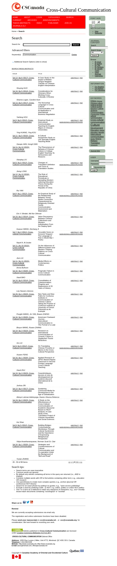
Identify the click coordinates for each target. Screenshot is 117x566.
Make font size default (98, 22)
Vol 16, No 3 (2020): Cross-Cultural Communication (23, 318)
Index (39, 23)
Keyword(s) (16, 55)
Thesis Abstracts (21, 23)
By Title (97, 65)
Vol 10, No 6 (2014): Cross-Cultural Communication (23, 281)
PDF (81, 78)
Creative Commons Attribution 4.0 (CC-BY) (34, 533)
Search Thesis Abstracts (22, 68)
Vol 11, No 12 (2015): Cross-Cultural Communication (21, 149)
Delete (74, 55)
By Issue (98, 62)
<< (69, 462)
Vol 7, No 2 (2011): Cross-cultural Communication (23, 233)
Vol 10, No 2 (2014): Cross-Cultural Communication (23, 217)
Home (15, 17)
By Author (98, 63)
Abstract (75, 78)
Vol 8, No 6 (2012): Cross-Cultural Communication (23, 121)
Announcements (51, 20)
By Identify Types (99, 70)
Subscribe (98, 33)
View (96, 31)
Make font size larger (93, 25)
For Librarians (100, 90)
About (27, 17)
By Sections (99, 67)
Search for (16, 44)
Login (39, 17)
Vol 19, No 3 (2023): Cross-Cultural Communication (23, 332)
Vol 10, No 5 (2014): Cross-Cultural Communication (23, 92)
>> (81, 462)
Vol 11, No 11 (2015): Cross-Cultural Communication (21, 263)
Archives (32, 20)
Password (94, 164)
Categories (99, 76)
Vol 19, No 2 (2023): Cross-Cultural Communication (23, 401)
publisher (53, 23)
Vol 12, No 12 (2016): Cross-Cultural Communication (21, 176)
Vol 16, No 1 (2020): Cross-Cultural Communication (23, 359)
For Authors (99, 88)
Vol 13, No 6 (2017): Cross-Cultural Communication (23, 79)
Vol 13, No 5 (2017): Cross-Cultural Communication (23, 104)
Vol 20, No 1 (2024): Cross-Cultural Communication (23, 295)
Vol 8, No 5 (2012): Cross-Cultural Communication (23, 164)
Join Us (68, 23)
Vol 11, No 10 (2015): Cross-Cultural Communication (21, 247)
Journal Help (95, 151)
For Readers (99, 87)
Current (17, 20)
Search (69, 17)
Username (94, 161)
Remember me (99, 167)
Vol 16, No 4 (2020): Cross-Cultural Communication (23, 272)
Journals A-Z (19, 26)
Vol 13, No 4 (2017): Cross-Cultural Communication (23, 390)
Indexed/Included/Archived (71, 122)
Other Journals (98, 73)
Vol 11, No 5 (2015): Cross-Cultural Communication (23, 137)
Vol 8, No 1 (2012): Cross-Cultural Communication (23, 194)
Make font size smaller (93, 22)
